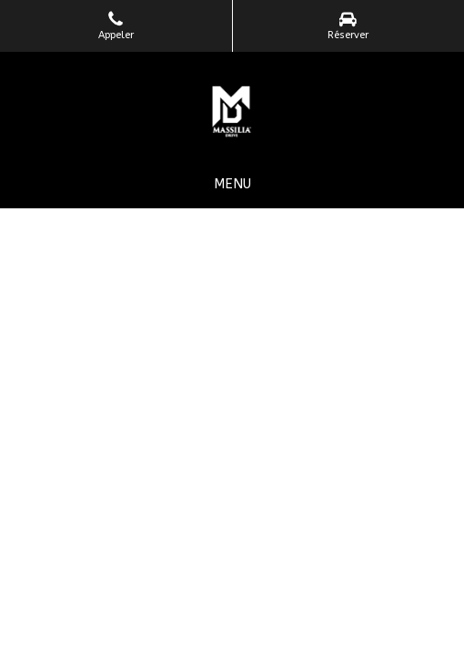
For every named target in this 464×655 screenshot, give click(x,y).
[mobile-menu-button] (232, 184)
